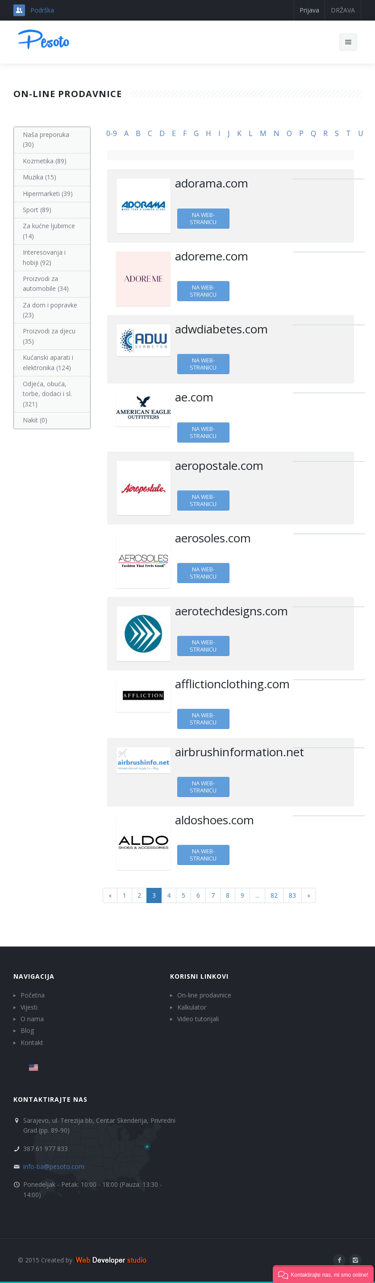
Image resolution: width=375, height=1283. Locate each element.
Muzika (39, 177)
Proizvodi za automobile (46, 283)
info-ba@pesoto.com (53, 1166)
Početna (33, 995)
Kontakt (32, 1042)
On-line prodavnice (204, 995)
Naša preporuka (46, 139)
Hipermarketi (48, 193)
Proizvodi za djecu (49, 336)
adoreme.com (211, 256)
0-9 (111, 133)
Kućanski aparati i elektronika (48, 362)
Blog (27, 1030)
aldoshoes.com (214, 820)
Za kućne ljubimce (49, 231)
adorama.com (211, 183)
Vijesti (29, 1007)
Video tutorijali (198, 1018)
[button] (323, 1274)
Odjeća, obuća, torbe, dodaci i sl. (47, 393)
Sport (37, 209)
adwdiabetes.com (221, 329)
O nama (32, 1018)
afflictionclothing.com (232, 684)
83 (292, 895)
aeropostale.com (219, 465)
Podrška (42, 10)
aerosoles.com (213, 538)
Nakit (35, 420)
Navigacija (33, 976)
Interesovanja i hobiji (44, 257)
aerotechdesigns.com (231, 611)
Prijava (309, 10)
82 (274, 895)
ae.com (194, 397)
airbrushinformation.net (239, 752)
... (257, 895)
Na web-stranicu (203, 218)
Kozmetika (45, 161)
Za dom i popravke (50, 310)
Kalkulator (191, 1007)
